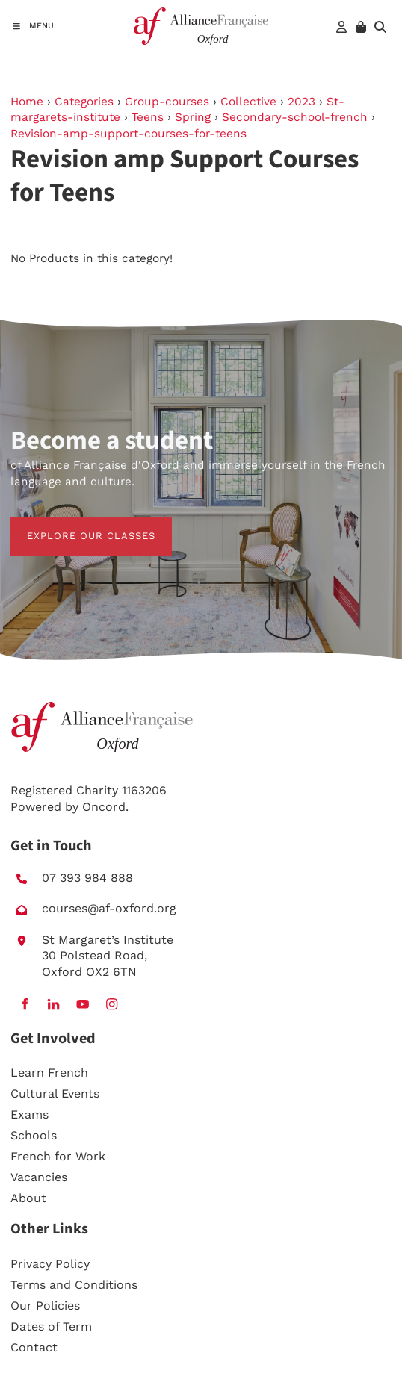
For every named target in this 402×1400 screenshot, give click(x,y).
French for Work (57, 1156)
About (28, 1198)
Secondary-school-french (295, 117)
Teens (148, 117)
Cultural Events (54, 1093)
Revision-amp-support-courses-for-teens (128, 133)
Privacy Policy (50, 1264)
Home (26, 101)
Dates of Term (51, 1326)
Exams (29, 1114)
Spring (193, 117)
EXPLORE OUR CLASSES (74, 524)
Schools (33, 1135)
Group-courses (167, 101)
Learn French (49, 1072)
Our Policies (45, 1305)
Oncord (104, 807)
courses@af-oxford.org (109, 908)
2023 (301, 101)
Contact (34, 1347)
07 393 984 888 (87, 878)
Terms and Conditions (73, 1285)
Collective (248, 101)
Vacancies (38, 1177)
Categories (84, 101)
